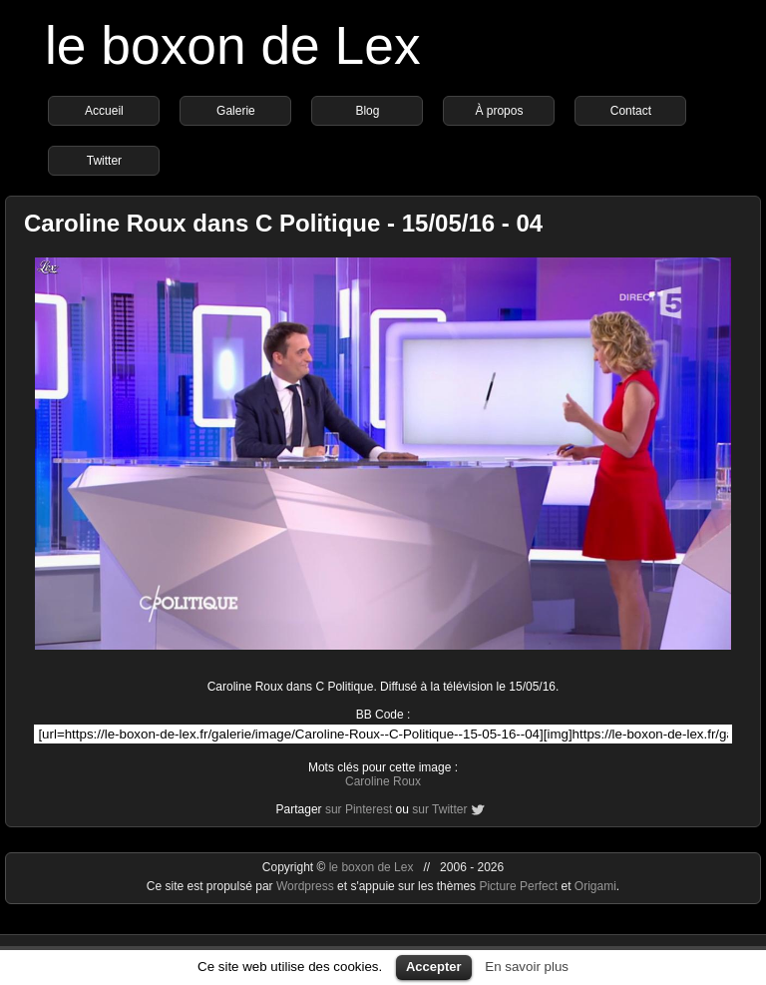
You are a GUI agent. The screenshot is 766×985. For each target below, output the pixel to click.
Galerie (235, 111)
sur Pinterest (358, 809)
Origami (595, 886)
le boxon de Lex (233, 45)
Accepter (434, 966)
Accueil (104, 111)
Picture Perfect (518, 886)
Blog (367, 111)
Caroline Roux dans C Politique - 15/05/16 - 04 (283, 223)
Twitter (104, 161)
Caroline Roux (383, 781)
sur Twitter (439, 809)
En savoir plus (527, 966)
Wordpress (306, 886)
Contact (630, 111)
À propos (499, 111)
